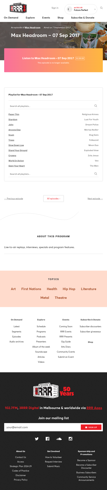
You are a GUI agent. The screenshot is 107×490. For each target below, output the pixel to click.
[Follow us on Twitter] (37, 439)
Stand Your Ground (17, 150)
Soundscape (41, 351)
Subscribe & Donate (90, 319)
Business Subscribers (86, 472)
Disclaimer (21, 475)
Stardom (12, 119)
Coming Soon (65, 326)
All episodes (53, 198)
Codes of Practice (20, 470)
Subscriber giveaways (90, 331)
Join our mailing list (53, 418)
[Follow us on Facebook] (47, 439)
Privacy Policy (20, 479)
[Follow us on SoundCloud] (59, 439)
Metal (44, 297)
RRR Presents (65, 336)
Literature (88, 289)
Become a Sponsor (86, 460)
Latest (17, 326)
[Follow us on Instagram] (70, 439)
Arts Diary (66, 346)
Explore (41, 319)
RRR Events (65, 331)
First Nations (31, 289)
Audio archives (16, 341)
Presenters (41, 341)
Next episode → (95, 198)
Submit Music (53, 466)
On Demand (16, 319)
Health (52, 289)
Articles (41, 356)
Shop (90, 342)
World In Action (16, 160)
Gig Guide (66, 341)
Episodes (16, 336)
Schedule (41, 326)
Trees (11, 140)
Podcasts (41, 336)
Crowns (12, 155)
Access (20, 461)
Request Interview (53, 461)
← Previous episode (13, 198)
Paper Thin (13, 114)
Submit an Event (66, 356)
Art (13, 289)
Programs (41, 331)
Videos (41, 361)
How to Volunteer (53, 457)
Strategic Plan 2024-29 (21, 466)
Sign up (91, 427)
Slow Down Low (16, 145)
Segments (16, 331)
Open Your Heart (16, 166)
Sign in (55, 7)
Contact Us (20, 457)
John (10, 124)
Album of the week (41, 346)
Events (65, 319)
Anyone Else (14, 130)
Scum (11, 135)
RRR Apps (94, 408)
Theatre (61, 297)
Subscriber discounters (90, 326)
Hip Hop (69, 289)
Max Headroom (32, 27)
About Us (20, 451)
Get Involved (53, 451)
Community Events (66, 351)
